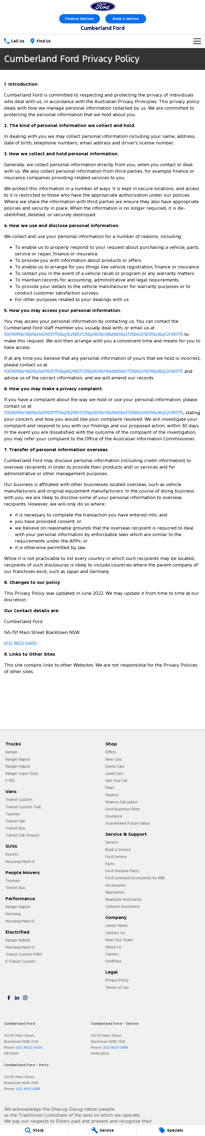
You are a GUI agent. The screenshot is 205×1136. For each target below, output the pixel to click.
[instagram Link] (25, 997)
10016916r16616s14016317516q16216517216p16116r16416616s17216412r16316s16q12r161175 (93, 334)
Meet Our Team (119, 939)
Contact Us (115, 932)
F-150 (10, 780)
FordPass (113, 961)
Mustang (13, 913)
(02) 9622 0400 (20, 643)
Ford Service (116, 856)
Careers (112, 954)
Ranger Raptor (17, 759)
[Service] (102, 1130)
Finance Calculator (121, 802)
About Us (113, 947)
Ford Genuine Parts (122, 870)
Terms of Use (117, 987)
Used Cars (114, 773)
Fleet (109, 787)
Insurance (113, 816)
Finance (112, 795)
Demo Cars (115, 766)
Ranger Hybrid (17, 766)
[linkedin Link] (17, 997)
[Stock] (34, 1130)
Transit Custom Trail (23, 806)
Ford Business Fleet (122, 809)
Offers (110, 752)
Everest (11, 854)
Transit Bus (15, 828)
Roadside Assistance (123, 899)
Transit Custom (18, 799)
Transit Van (15, 821)
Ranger (11, 752)
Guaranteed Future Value (127, 823)
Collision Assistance (122, 906)
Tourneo (12, 814)
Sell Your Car (116, 780)
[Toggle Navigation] (197, 41)
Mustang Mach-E (19, 861)
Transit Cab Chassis (22, 835)
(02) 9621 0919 (28, 1089)
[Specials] (171, 1130)
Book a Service (125, 19)
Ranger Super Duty (21, 773)
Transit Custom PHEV (23, 954)
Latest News (116, 925)
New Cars (113, 759)
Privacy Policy (117, 980)
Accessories (115, 885)
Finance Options (79, 19)
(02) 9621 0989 (115, 1047)
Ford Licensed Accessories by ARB (135, 877)
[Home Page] (102, 6)
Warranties (115, 892)
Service (111, 842)
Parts (110, 863)
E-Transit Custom (20, 961)
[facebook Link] (8, 997)
